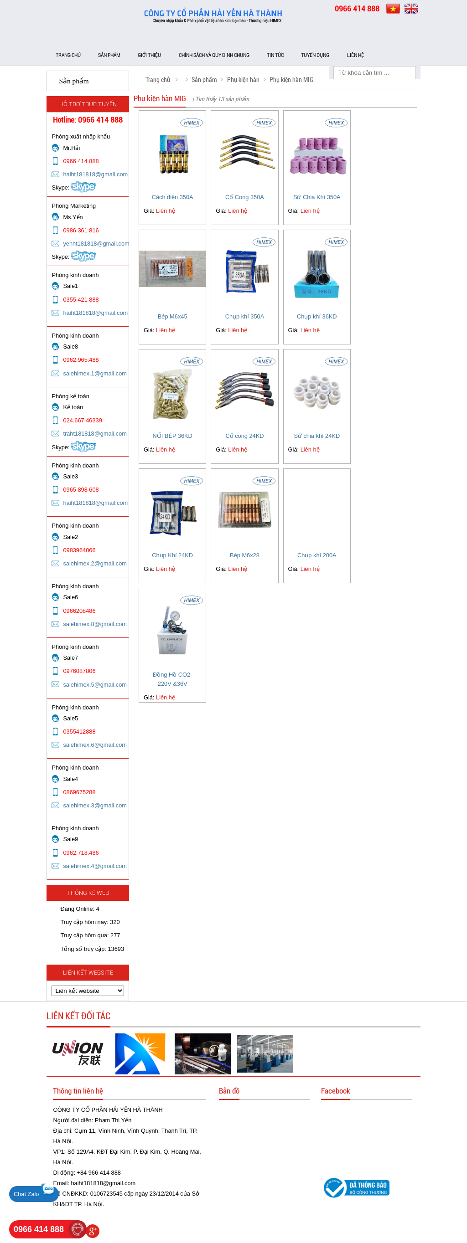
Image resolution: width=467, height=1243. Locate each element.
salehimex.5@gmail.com (95, 684)
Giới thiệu (149, 55)
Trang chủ (68, 55)
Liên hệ (355, 55)
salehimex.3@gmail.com (95, 805)
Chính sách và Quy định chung (214, 55)
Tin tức (275, 55)
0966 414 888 (39, 1229)
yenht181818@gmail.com (96, 243)
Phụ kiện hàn (243, 79)
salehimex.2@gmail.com (95, 563)
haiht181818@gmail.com (95, 174)
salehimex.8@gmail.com (95, 624)
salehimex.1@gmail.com (95, 373)
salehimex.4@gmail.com (95, 866)
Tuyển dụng (315, 55)
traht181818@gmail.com (95, 433)
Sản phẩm (109, 55)
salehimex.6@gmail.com (95, 744)
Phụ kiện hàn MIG (291, 79)
